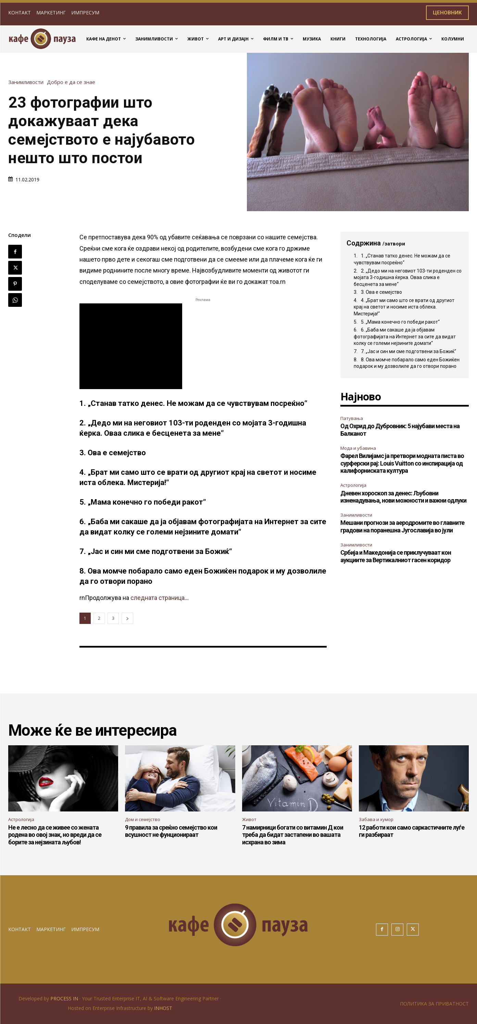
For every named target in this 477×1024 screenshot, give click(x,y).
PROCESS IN (64, 998)
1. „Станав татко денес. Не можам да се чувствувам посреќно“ (402, 259)
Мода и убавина (358, 448)
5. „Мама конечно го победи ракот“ (400, 322)
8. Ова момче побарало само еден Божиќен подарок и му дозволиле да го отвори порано (407, 363)
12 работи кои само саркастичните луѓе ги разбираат (411, 831)
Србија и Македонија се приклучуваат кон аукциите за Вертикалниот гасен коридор (395, 556)
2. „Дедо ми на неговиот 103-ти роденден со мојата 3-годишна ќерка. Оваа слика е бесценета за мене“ (408, 277)
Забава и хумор (376, 819)
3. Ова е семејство (381, 292)
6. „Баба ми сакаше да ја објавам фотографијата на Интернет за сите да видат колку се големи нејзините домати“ (405, 336)
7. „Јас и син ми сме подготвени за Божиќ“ (408, 351)
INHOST (163, 1008)
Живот (249, 819)
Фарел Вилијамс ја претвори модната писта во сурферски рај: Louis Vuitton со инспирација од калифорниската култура (402, 463)
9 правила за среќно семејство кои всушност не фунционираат (171, 831)
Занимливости (27, 82)
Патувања (351, 418)
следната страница (157, 597)
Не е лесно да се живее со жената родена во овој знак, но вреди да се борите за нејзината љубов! (54, 835)
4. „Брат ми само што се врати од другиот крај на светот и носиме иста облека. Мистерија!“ (404, 307)
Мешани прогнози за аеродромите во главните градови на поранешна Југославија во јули (402, 526)
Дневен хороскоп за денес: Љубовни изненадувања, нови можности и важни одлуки (403, 497)
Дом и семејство (142, 819)
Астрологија (353, 485)
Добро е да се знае (73, 82)
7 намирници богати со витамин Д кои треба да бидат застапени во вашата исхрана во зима (292, 835)
